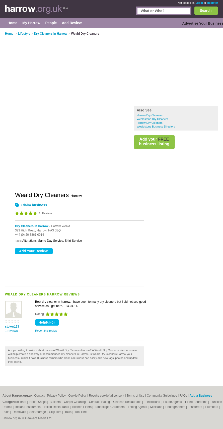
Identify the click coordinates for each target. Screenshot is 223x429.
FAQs (183, 395)
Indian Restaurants (28, 407)
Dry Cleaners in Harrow (31, 226)
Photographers (176, 407)
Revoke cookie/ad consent (106, 395)
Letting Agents (138, 407)
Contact (39, 395)
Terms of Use (135, 395)
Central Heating (100, 402)
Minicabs (156, 407)
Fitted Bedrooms (196, 402)
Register (212, 2)
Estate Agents (173, 402)
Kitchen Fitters (82, 407)
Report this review (46, 330)
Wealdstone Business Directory (156, 126)
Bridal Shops (38, 402)
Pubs (6, 412)
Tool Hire (81, 412)
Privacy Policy (56, 395)
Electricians (152, 402)
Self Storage (38, 412)
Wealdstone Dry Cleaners (152, 118)
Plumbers (212, 407)
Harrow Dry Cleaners (150, 115)
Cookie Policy (77, 395)
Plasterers (195, 407)
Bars (23, 402)
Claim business (34, 205)
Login (199, 2)
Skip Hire (55, 412)
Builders (55, 402)
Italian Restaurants (57, 407)
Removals (20, 412)
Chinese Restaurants (127, 402)
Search (206, 11)
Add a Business (201, 395)
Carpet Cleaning (75, 402)
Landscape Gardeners (110, 407)
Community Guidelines (162, 395)
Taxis (68, 412)
